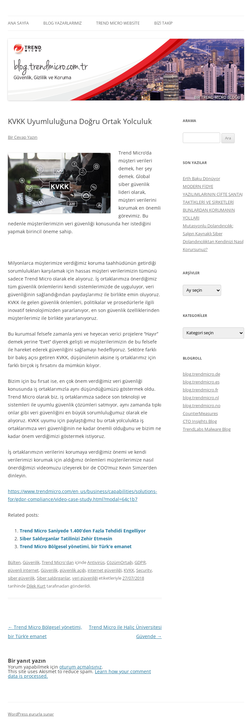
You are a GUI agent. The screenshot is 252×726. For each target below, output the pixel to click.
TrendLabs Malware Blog (207, 429)
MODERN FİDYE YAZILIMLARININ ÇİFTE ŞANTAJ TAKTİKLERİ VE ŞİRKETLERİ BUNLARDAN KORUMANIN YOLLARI (212, 202)
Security (144, 570)
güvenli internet (23, 570)
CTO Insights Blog (200, 421)
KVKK (129, 570)
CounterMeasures (200, 413)
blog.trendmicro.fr (200, 390)
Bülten (14, 562)
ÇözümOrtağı (120, 562)
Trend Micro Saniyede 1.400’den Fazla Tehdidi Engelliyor (83, 531)
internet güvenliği (105, 570)
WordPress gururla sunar (31, 714)
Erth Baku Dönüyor (201, 178)
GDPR (140, 562)
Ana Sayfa (18, 23)
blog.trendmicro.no (201, 405)
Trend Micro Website (118, 23)
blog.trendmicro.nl (201, 398)
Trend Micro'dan (58, 562)
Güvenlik (31, 562)
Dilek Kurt (36, 586)
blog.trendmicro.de (201, 374)
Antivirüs (96, 562)
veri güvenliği (85, 578)
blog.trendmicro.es (201, 382)
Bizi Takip (163, 23)
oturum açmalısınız (80, 667)
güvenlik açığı (73, 570)
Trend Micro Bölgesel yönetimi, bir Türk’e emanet (76, 546)
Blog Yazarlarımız (62, 23)
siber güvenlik (21, 578)
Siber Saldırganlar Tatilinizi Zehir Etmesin (66, 538)
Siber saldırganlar (53, 578)
